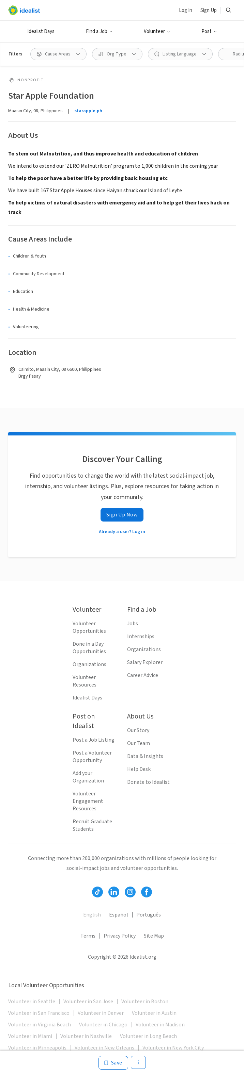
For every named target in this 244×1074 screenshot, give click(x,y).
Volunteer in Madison (160, 1024)
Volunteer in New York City (173, 1048)
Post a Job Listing (94, 740)
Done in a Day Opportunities (89, 647)
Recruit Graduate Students (92, 825)
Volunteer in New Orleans (104, 1048)
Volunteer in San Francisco (39, 1013)
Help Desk (139, 769)
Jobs (132, 623)
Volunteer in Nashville (86, 1036)
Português (148, 915)
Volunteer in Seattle (31, 1001)
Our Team (138, 743)
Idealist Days (41, 31)
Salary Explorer (145, 662)
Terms (87, 936)
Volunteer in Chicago (103, 1024)
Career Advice (142, 675)
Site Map (154, 936)
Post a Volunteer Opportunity (92, 756)
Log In (185, 10)
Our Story (138, 730)
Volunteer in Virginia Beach (39, 1024)
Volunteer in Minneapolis (37, 1048)
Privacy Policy (120, 936)
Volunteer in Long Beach (148, 1036)
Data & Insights (145, 756)
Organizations (89, 664)
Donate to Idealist (148, 782)
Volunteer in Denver (101, 1013)
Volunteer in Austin (154, 1013)
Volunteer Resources (84, 681)
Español (118, 915)
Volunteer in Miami (30, 1036)
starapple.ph (88, 111)
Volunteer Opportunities (89, 627)
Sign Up (208, 10)
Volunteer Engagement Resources (88, 801)
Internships (140, 636)
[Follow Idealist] (97, 892)
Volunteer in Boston (144, 1001)
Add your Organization (88, 777)
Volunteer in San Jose (88, 1001)
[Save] (113, 1063)
